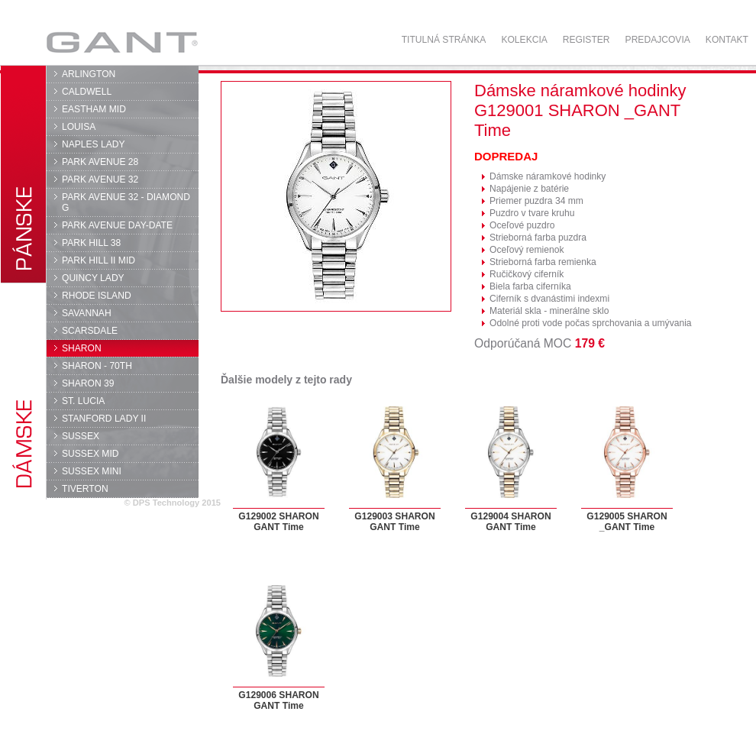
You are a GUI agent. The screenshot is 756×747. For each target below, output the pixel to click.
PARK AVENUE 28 (100, 162)
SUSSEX (80, 436)
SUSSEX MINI (91, 471)
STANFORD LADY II (104, 418)
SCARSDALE (90, 330)
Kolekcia (524, 39)
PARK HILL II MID (98, 260)
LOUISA (78, 126)
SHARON (82, 348)
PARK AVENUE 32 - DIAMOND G (126, 202)
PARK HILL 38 (91, 243)
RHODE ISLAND (96, 295)
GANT (122, 42)
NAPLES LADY (93, 144)
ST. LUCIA (83, 401)
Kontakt (727, 39)
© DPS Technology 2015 (172, 502)
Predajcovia (657, 39)
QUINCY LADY (93, 278)
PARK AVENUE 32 (100, 179)
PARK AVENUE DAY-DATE (117, 225)
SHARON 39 (88, 383)
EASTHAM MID (94, 109)
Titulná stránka (444, 39)
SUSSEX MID (90, 453)
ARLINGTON (88, 74)
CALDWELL (86, 91)
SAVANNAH (86, 313)
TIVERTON (85, 488)
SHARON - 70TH (97, 366)
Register (586, 39)
